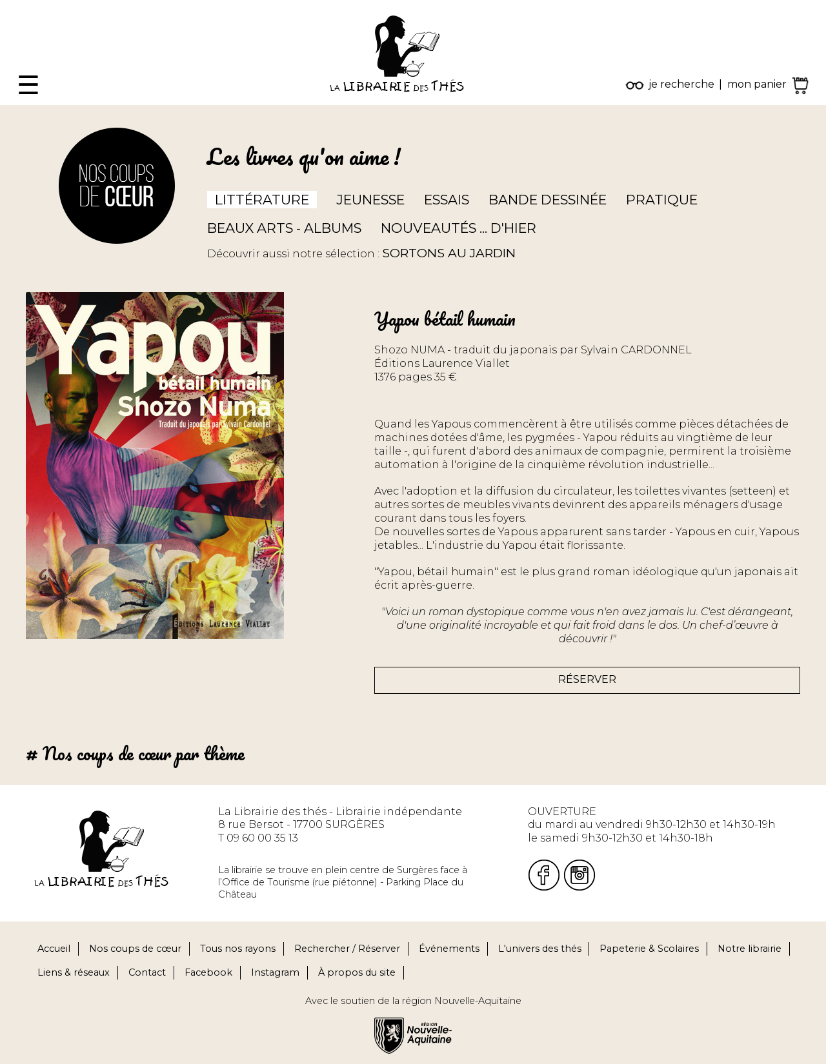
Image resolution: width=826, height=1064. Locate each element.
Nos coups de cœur (135, 948)
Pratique (662, 200)
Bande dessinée (548, 200)
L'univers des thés (539, 948)
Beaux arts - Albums (284, 228)
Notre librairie (749, 948)
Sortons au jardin (449, 253)
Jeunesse (370, 200)
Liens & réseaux (73, 972)
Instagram (275, 972)
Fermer (19, 6)
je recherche (681, 84)
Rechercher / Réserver (347, 948)
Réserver (587, 679)
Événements (449, 948)
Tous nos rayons (238, 948)
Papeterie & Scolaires (649, 948)
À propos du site (357, 972)
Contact (147, 972)
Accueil (53, 948)
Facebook (208, 972)
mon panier (757, 84)
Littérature (262, 200)
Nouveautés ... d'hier (458, 228)
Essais (446, 200)
